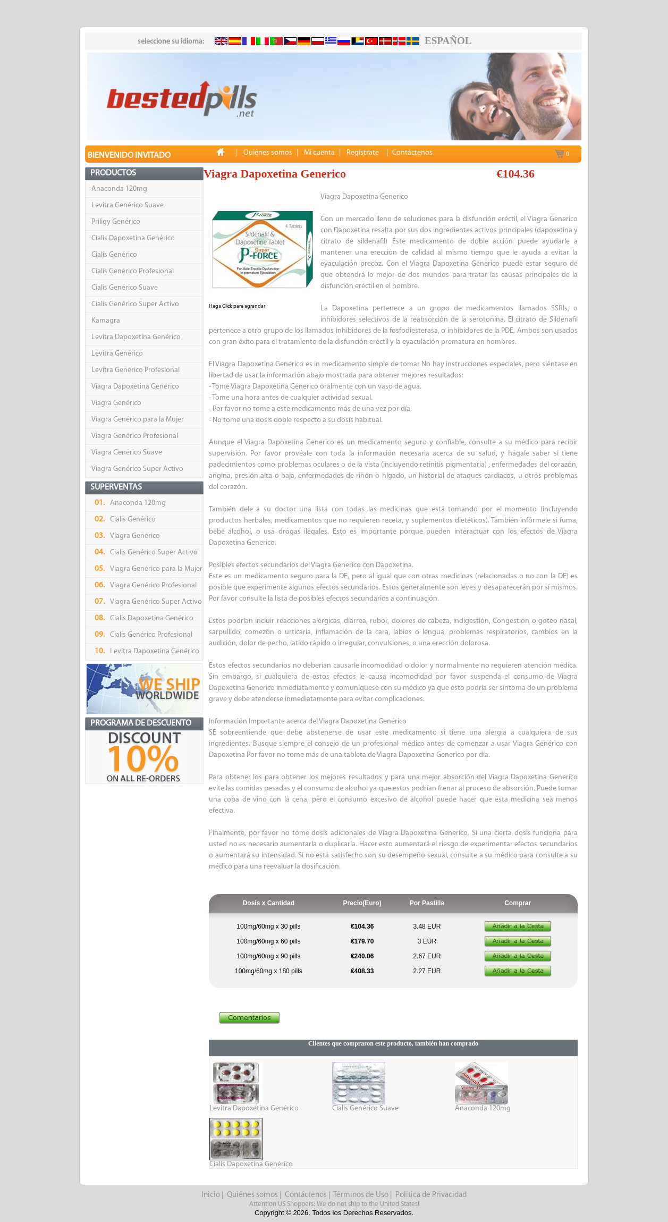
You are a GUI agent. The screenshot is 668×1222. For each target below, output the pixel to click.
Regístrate (362, 153)
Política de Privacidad (431, 1195)
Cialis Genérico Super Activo (135, 304)
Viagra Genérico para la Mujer (137, 420)
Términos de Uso (360, 1195)
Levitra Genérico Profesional (135, 370)
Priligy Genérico (115, 222)
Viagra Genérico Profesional (134, 436)
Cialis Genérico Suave (124, 288)
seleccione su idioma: (171, 42)
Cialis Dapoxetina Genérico (133, 238)
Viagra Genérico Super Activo (137, 469)
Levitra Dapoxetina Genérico (136, 337)
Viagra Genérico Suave (126, 453)
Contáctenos (306, 1195)
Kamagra (105, 321)
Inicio (210, 1195)
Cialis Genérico (114, 255)
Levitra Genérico (117, 354)
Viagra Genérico (116, 403)
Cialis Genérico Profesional (132, 271)
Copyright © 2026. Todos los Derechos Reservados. (334, 1213)
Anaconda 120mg (119, 189)
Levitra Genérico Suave (127, 205)
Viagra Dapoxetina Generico (135, 387)
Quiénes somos (252, 1195)
